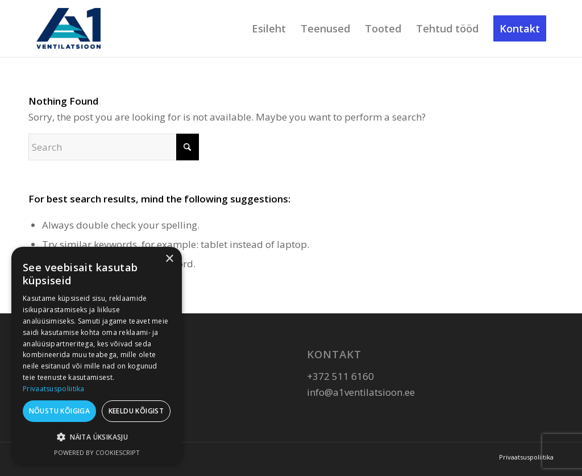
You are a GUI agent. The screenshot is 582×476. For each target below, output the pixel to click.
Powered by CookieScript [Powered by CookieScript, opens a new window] (97, 452)
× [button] (169, 259)
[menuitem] (268, 28)
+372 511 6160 (340, 376)
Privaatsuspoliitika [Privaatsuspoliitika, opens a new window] (54, 389)
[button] (97, 437)
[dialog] (96, 356)
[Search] (113, 147)
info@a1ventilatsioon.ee (361, 392)
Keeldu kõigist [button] (136, 411)
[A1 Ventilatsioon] (68, 28)
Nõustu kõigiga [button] (59, 411)
